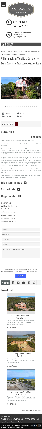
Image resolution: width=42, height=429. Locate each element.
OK (40, 425)
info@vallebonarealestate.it (21, 38)
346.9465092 (20, 26)
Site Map (3, 416)
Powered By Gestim (16, 422)
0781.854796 (20, 21)
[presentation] (21, 263)
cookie (31, 425)
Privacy (9, 416)
